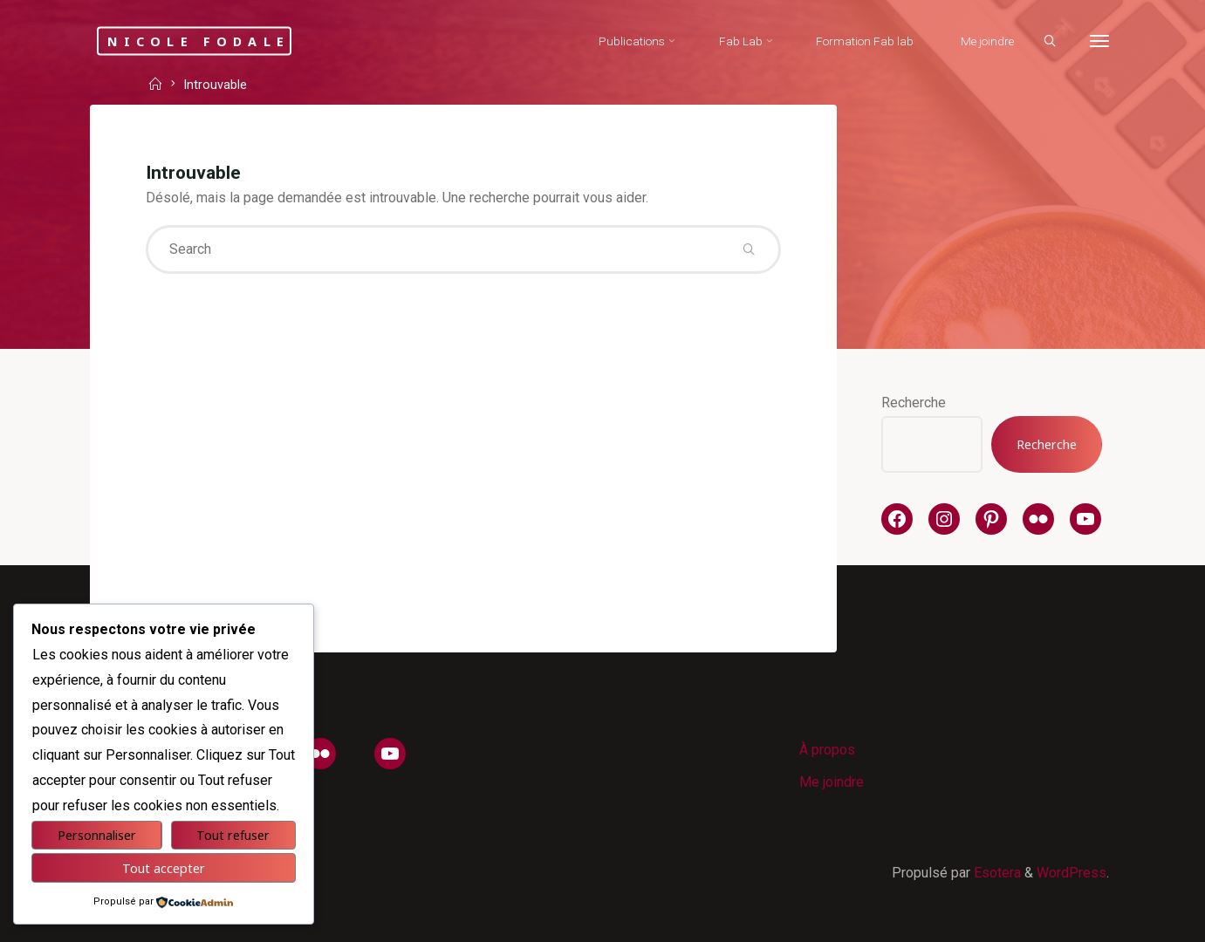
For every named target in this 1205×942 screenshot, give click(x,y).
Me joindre (831, 782)
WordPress (1071, 872)
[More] (1099, 41)
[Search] (1050, 42)
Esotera (995, 872)
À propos (827, 749)
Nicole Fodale (199, 40)
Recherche (913, 402)
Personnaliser (97, 835)
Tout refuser (233, 835)
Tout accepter (163, 868)
